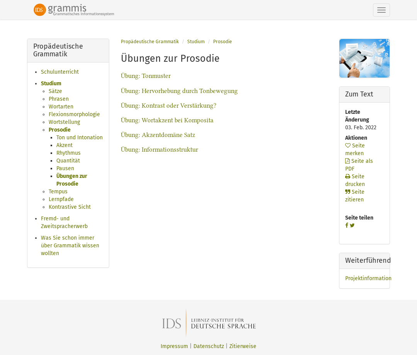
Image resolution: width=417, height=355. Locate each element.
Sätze (55, 91)
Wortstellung (64, 122)
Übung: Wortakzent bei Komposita (167, 120)
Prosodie (60, 130)
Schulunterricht (60, 72)
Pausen (65, 168)
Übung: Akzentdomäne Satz (158, 135)
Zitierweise (242, 346)
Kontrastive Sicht (70, 207)
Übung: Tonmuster (146, 75)
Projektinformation (368, 278)
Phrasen (59, 99)
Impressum (174, 346)
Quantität (68, 160)
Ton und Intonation (79, 137)
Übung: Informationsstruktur (159, 149)
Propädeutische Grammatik (150, 41)
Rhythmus (68, 153)
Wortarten (61, 106)
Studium (51, 83)
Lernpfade (61, 199)
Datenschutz (208, 346)
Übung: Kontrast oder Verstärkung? (168, 105)
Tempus (58, 191)
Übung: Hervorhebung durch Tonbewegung (179, 91)
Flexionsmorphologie (74, 114)
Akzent (64, 145)
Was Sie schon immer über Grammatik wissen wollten (70, 246)
